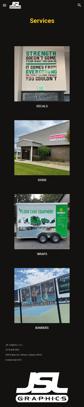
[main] (42, 21)
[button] (4, 5)
